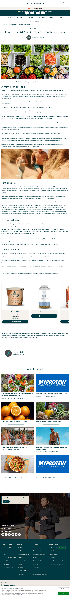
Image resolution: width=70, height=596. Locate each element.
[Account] (63, 3)
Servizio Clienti (7, 547)
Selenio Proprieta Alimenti (24, 24)
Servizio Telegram (54, 554)
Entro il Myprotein (38, 37)
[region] (35, 591)
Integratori (30, 17)
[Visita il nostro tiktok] (9, 534)
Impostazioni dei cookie (8, 525)
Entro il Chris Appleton (50, 451)
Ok (63, 593)
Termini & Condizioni (38, 560)
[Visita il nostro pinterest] (19, 534)
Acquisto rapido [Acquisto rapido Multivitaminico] (44, 316)
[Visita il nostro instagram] (2, 534)
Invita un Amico (58, 548)
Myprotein (18, 352)
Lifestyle (51, 17)
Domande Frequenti (8, 550)
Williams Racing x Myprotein (56, 564)
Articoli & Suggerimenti (23, 554)
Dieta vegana (21, 574)
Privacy (35, 557)
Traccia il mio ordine (8, 560)
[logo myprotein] (35, 3)
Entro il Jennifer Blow (15, 477)
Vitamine (20, 564)
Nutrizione (20, 547)
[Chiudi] (68, 591)
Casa (4, 24)
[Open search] (8, 3)
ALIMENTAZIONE (35, 28)
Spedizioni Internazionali (10, 557)
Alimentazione (41, 17)
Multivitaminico (44, 311)
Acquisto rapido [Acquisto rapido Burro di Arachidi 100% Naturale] (15, 322)
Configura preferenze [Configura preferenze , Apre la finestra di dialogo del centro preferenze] (63, 589)
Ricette (60, 17)
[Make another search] (35, 21)
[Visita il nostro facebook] (6, 534)
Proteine (20, 557)
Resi (5, 554)
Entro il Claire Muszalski (16, 424)
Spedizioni (6, 564)
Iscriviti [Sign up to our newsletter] (6, 501)
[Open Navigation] (2, 3)
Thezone (8, 24)
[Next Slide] (67, 303)
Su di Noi (35, 547)
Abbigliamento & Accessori (24, 550)
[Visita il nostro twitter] (16, 534)
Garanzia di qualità (37, 550)
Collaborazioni (36, 567)
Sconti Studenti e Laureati (56, 560)
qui (21, 594)
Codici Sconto (53, 550)
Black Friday (52, 557)
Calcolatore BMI (22, 570)
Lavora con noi (36, 570)
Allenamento (19, 17)
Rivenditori (35, 564)
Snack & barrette (22, 560)
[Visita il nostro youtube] (12, 534)
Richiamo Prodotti (8, 567)
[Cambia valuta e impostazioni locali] (35, 529)
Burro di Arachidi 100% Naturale (15, 311)
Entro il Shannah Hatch (16, 398)
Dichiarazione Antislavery (39, 554)
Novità (9, 17)
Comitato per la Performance (40, 574)
